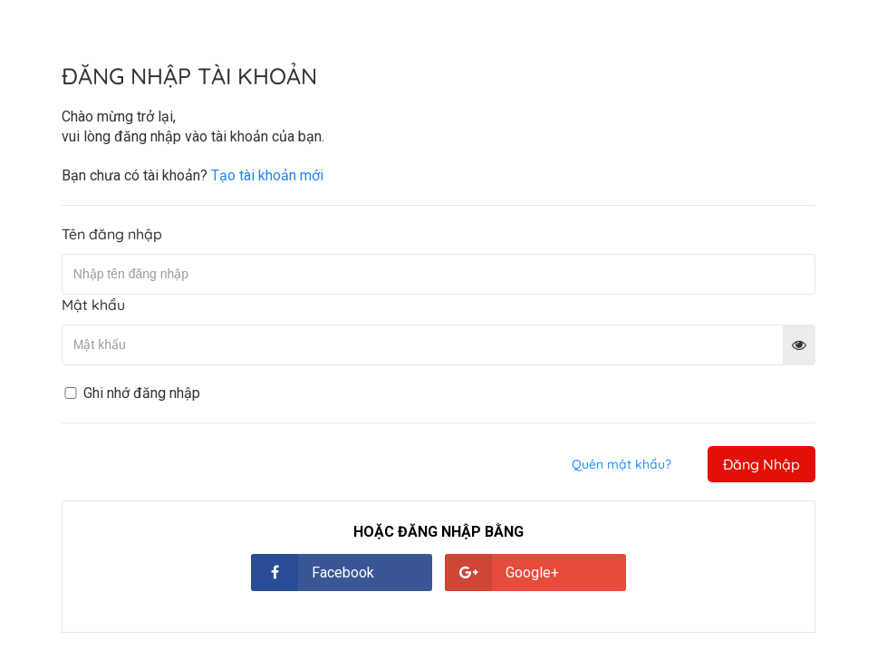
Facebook (343, 572)
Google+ (532, 572)
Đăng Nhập (761, 464)
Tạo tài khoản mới (267, 175)
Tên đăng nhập (112, 234)
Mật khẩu (93, 305)
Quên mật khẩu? (621, 464)
